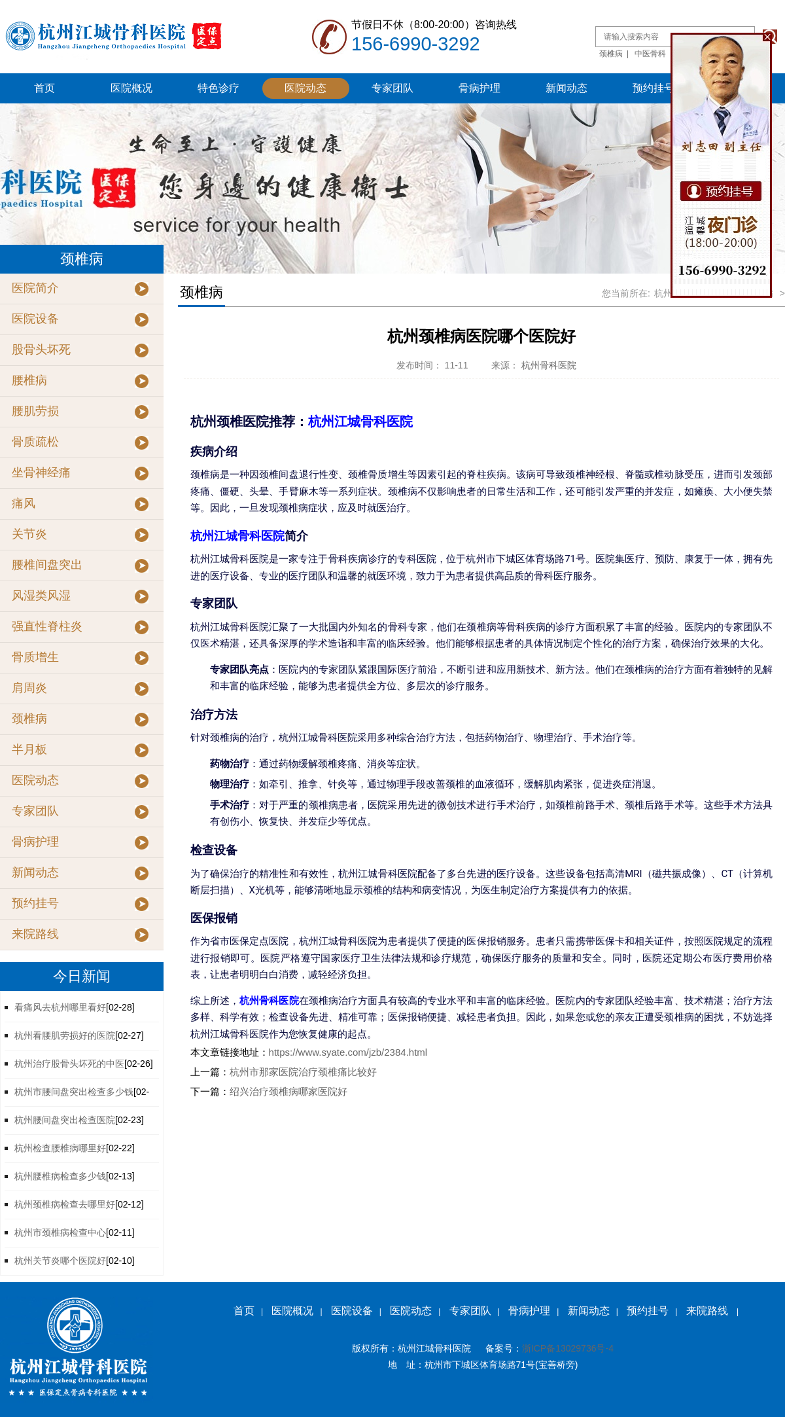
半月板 (29, 749)
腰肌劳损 (35, 411)
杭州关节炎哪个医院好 (60, 1260)
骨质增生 (35, 657)
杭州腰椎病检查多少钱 (60, 1176)
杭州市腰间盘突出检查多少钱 (73, 1091)
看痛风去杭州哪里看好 (60, 1007)
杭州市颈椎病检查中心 (60, 1232)
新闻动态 (566, 88)
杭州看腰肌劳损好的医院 (64, 1035)
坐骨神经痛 (41, 472)
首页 (44, 88)
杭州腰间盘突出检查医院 (64, 1120)
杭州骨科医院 (548, 365)
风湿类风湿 (41, 595)
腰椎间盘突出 (47, 564)
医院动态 (305, 88)
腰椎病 (29, 380)
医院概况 (131, 88)
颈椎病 (611, 53)
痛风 (23, 503)
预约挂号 (653, 88)
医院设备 (35, 318)
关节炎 (29, 534)
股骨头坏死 (41, 349)
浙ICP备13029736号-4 (568, 1348)
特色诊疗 (218, 88)
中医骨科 (650, 53)
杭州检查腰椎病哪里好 (60, 1148)
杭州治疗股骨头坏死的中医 (69, 1063)
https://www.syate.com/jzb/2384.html (348, 1052)
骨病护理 (479, 88)
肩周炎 (29, 687)
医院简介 (35, 288)
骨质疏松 (35, 441)
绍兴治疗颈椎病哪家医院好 (288, 1091)
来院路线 (35, 934)
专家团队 (392, 88)
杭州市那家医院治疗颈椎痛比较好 (303, 1071)
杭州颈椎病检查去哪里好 (64, 1204)
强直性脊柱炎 (47, 626)
